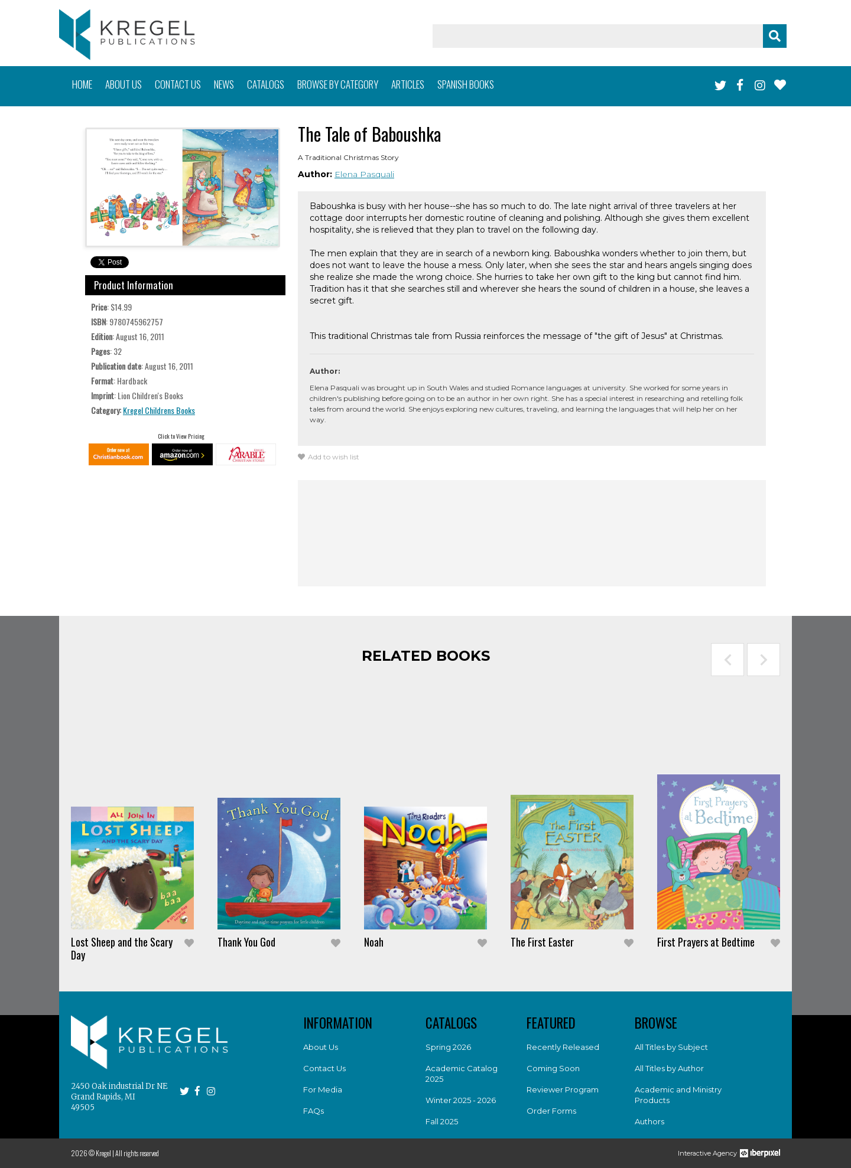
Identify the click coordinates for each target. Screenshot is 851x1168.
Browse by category (337, 84)
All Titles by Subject (671, 1047)
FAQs (313, 1110)
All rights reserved (137, 1153)
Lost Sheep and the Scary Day (122, 948)
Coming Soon (553, 1068)
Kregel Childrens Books (159, 410)
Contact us (178, 84)
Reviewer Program (563, 1089)
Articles (407, 84)
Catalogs (265, 84)
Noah (374, 941)
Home (82, 84)
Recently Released (563, 1047)
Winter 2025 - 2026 (461, 1100)
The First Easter (542, 941)
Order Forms (551, 1110)
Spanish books (465, 84)
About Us (320, 1047)
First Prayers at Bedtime (706, 941)
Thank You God (246, 941)
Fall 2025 (442, 1121)
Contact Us (324, 1068)
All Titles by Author (669, 1068)
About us (123, 84)
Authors (649, 1121)
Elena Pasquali (364, 174)
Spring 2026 (448, 1047)
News (224, 84)
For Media (322, 1089)
